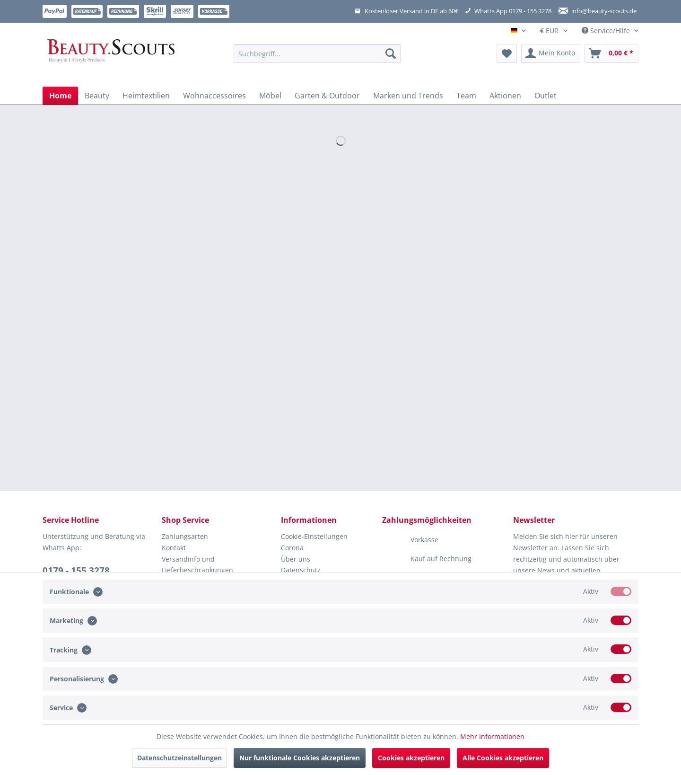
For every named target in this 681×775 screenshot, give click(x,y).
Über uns (295, 559)
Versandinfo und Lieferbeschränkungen (197, 565)
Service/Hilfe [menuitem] (607, 30)
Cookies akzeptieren (411, 757)
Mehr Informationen (492, 736)
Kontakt (174, 547)
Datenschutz (301, 569)
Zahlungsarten (185, 536)
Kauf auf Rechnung (426, 559)
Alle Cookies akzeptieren (503, 757)
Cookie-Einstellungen (314, 536)
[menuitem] (317, 58)
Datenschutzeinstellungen (179, 757)
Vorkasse (410, 540)
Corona (292, 547)
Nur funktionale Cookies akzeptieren (299, 757)
